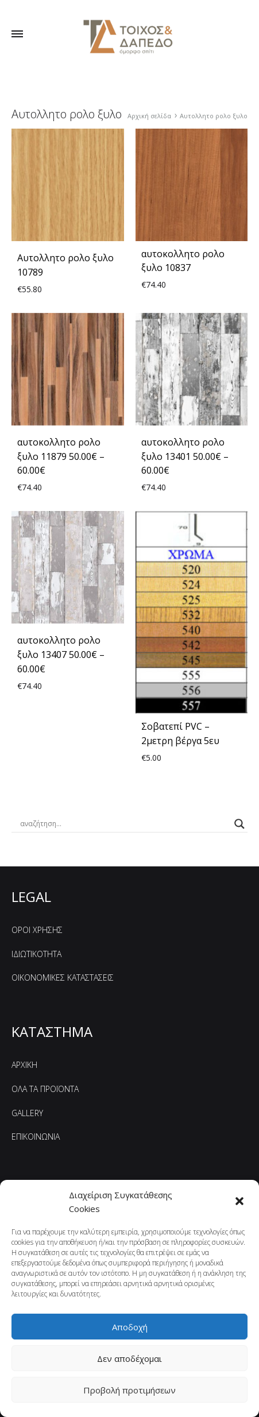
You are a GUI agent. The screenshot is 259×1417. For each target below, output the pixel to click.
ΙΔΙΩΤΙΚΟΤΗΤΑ (36, 953)
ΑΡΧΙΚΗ (24, 1064)
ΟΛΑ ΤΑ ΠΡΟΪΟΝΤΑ (45, 1088)
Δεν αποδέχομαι (129, 1358)
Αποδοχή (130, 1327)
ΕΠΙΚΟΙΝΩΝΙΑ (35, 1136)
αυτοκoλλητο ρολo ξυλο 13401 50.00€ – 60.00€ (185, 456)
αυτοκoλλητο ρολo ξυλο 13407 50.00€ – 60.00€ (61, 654)
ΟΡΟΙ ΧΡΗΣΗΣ (37, 929)
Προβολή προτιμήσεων (129, 1390)
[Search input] (124, 824)
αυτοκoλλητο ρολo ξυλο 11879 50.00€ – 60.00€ (61, 456)
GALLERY (27, 1113)
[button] (241, 1202)
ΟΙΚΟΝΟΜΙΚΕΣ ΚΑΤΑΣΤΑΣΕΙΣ (62, 977)
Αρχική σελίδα (149, 115)
